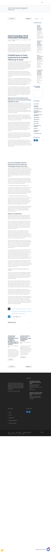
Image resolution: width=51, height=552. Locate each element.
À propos (13, 420)
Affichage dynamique (38, 103)
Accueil (19, 8)
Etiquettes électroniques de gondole (37, 108)
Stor (9, 39)
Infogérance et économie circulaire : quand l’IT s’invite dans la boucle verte (40, 42)
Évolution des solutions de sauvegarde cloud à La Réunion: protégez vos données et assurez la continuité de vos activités (13, 331)
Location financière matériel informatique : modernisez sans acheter (40, 27)
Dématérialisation (38, 105)
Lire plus (23, 348)
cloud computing (14, 77)
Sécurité (35, 125)
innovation (23, 300)
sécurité (16, 302)
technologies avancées (20, 302)
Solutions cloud (18, 39)
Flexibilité (20, 300)
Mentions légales (11, 405)
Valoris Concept (27, 421)
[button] (2, 550)
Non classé (36, 120)
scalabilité (12, 302)
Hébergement (24, 8)
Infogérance (36, 116)
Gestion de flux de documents (38, 112)
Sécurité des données (38, 127)
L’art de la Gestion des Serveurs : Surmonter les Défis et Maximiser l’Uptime (25, 330)
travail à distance (20, 305)
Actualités (36, 101)
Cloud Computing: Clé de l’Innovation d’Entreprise (18, 37)
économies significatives (27, 100)
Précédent (12, 18)
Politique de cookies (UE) (12, 411)
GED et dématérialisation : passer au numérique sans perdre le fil (40, 56)
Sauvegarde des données (37, 123)
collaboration (13, 300)
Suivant (28, 18)
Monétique (36, 118)
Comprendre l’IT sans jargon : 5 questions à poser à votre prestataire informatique (40, 71)
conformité (17, 300)
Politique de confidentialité (13, 408)
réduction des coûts (28, 300)
